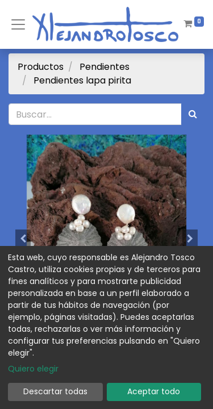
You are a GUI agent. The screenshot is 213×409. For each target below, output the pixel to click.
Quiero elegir (33, 368)
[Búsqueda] (192, 114)
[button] (23, 238)
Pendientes (105, 66)
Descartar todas (55, 391)
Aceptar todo (153, 391)
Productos (41, 66)
